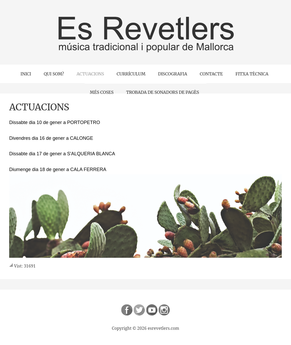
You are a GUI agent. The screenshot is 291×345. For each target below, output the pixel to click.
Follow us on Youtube (151, 310)
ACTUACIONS (39, 107)
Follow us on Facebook (126, 310)
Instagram (164, 310)
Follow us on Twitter (139, 310)
